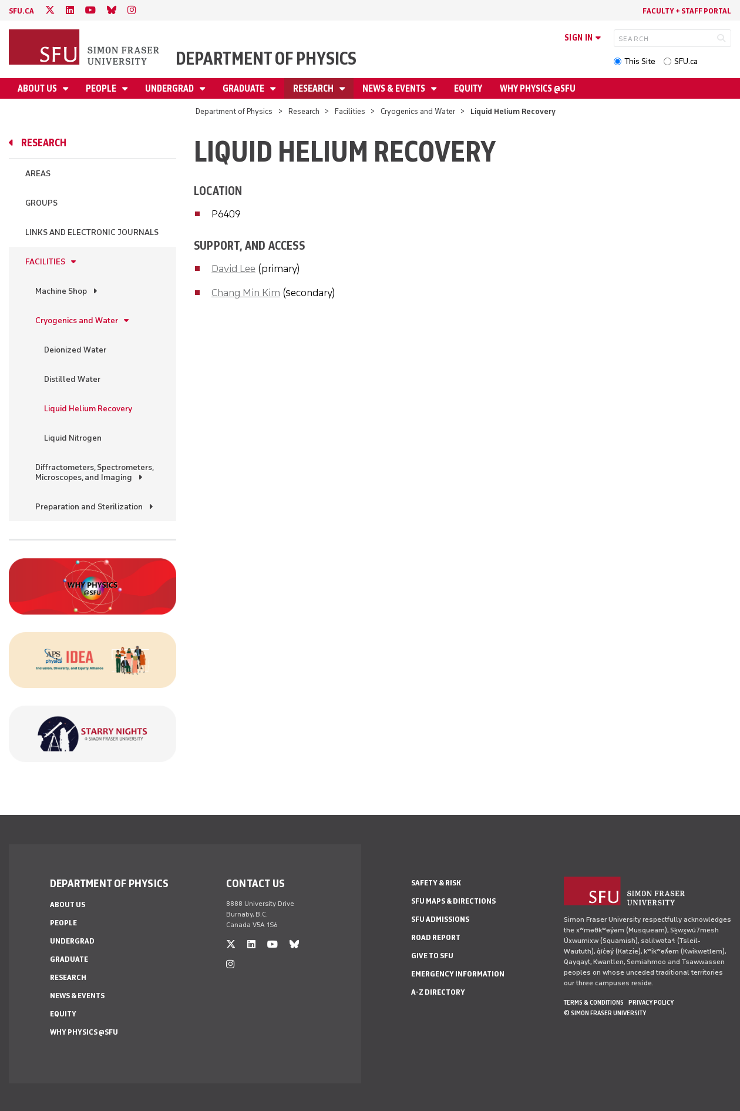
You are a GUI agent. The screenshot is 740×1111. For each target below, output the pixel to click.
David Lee (233, 268)
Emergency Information (457, 974)
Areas (38, 174)
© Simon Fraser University (605, 1013)
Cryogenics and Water (418, 111)
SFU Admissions (440, 919)
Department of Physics (266, 58)
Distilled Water (72, 379)
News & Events (394, 88)
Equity (468, 88)
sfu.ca (21, 11)
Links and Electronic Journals (92, 232)
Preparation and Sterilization (89, 507)
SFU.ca (686, 61)
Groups (41, 203)
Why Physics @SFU (538, 88)
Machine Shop (61, 291)
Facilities (350, 111)
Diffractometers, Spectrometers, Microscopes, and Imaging (94, 472)
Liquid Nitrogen (73, 438)
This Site (639, 61)
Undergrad (170, 88)
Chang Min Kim (245, 292)
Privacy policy (651, 1002)
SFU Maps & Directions (453, 901)
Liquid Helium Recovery (88, 409)
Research (314, 88)
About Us (38, 88)
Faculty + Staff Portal (687, 11)
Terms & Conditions (594, 1002)
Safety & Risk (436, 883)
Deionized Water (75, 350)
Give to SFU (432, 956)
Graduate (244, 88)
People (102, 88)
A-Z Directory (438, 992)
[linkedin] (70, 10)
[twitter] (50, 10)
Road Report (435, 937)
